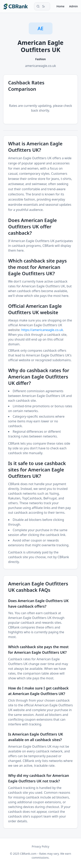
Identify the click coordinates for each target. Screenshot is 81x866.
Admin (73, 6)
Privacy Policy (40, 846)
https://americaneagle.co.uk (42, 330)
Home (60, 6)
